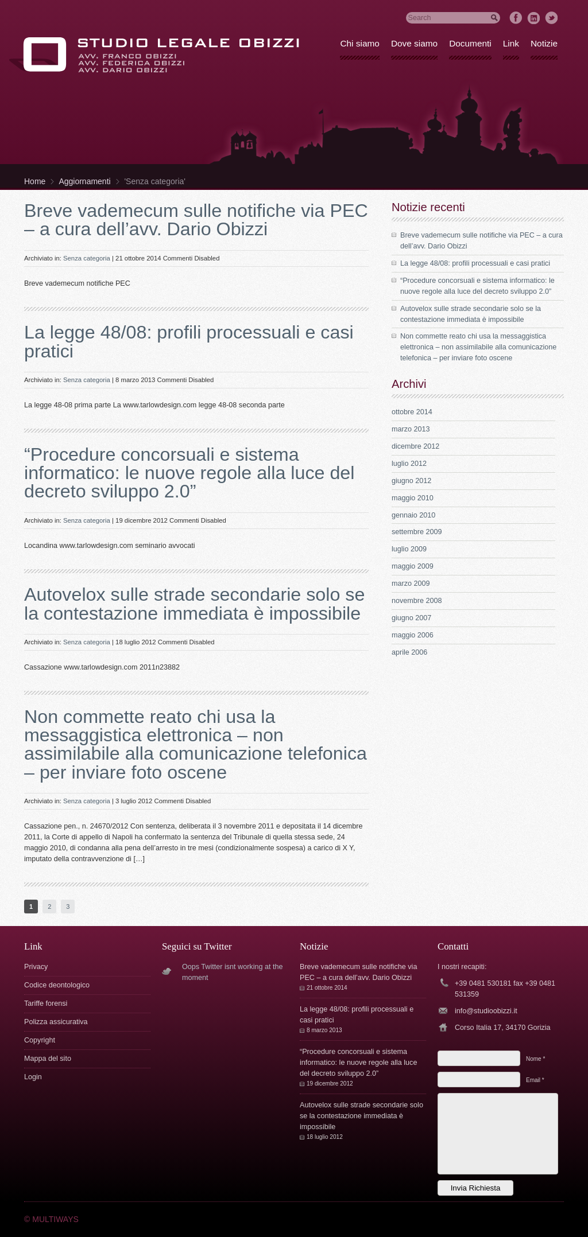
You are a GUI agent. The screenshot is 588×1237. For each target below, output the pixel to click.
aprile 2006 (409, 652)
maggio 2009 (413, 566)
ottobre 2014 (412, 412)
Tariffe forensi (45, 1003)
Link (511, 43)
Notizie (544, 43)
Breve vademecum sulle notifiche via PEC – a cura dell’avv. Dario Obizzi (196, 219)
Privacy (36, 967)
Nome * (535, 1059)
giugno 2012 (411, 481)
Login (33, 1077)
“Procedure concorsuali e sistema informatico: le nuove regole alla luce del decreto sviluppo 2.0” (189, 473)
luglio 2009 (409, 549)
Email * (535, 1080)
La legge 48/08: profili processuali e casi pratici (189, 341)
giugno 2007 (411, 618)
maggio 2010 (413, 498)
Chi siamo (359, 43)
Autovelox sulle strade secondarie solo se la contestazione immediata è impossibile (194, 603)
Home (34, 181)
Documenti (470, 43)
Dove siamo (414, 43)
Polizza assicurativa (56, 1022)
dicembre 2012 (415, 446)
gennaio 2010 (413, 515)
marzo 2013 (411, 429)
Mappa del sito (47, 1059)
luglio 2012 (409, 464)
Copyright (39, 1040)
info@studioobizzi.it (486, 1011)
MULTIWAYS (55, 1219)
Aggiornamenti (84, 181)
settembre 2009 (417, 532)
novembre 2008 (417, 601)
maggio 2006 (413, 635)
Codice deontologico (57, 985)
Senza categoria (86, 258)
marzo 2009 (411, 583)
